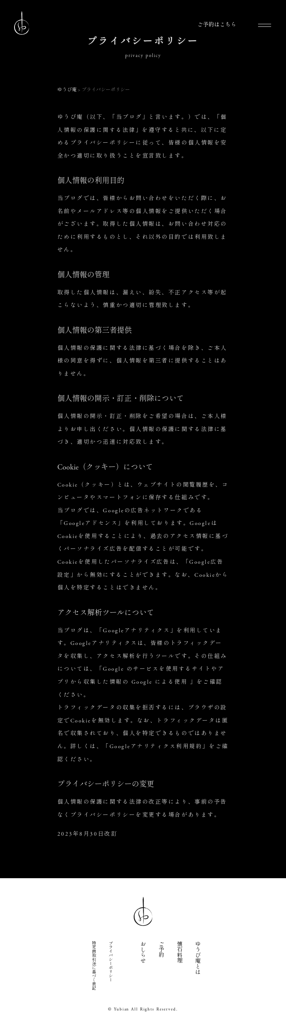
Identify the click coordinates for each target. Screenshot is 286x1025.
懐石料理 (179, 951)
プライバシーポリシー (110, 960)
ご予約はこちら (216, 25)
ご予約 (160, 948)
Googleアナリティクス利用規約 (156, 745)
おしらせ (142, 951)
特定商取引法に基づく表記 (93, 965)
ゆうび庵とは (197, 957)
